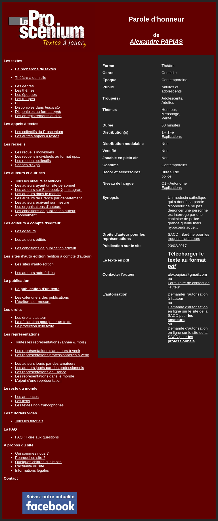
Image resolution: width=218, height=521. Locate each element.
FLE (18, 103)
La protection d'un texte (34, 326)
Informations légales (32, 470)
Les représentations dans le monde (44, 376)
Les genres (24, 86)
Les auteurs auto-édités (34, 273)
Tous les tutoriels (29, 421)
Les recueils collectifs (33, 161)
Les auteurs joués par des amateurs (45, 363)
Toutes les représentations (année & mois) (50, 342)
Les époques (26, 94)
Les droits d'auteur (30, 317)
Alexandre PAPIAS (156, 41)
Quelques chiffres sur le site (38, 462)
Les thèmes (25, 90)
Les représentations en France (40, 372)
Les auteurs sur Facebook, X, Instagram (48, 189)
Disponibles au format (38, 111)
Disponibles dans (37, 107)
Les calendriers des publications (42, 297)
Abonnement (26, 215)
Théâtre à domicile (30, 77)
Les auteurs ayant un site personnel (45, 185)
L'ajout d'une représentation (38, 380)
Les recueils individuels (34, 152)
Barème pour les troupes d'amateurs (188, 236)
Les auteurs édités (30, 239)
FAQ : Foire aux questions (37, 437)
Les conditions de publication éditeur (45, 248)
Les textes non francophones (39, 405)
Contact (11, 478)
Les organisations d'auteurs (38, 206)
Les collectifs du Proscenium (39, 132)
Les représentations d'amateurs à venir (47, 351)
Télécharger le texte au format (187, 260)
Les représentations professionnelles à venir (52, 355)
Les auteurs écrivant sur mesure (42, 202)
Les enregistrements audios (38, 116)
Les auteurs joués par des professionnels (49, 368)
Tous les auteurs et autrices (38, 181)
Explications (172, 136)
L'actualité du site (29, 466)
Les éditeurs (25, 231)
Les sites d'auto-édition (34, 264)
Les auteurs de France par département (48, 198)
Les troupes (25, 99)
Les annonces (27, 397)
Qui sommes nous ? (32, 453)
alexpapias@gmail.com (187, 274)
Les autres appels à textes (37, 136)
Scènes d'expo (27, 165)
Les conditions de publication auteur (45, 211)
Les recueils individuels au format (47, 156)
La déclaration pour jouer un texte (43, 322)
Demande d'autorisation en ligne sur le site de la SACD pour (187, 313)
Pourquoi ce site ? (30, 457)
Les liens (22, 401)
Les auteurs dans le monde (38, 194)
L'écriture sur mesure (33, 301)
